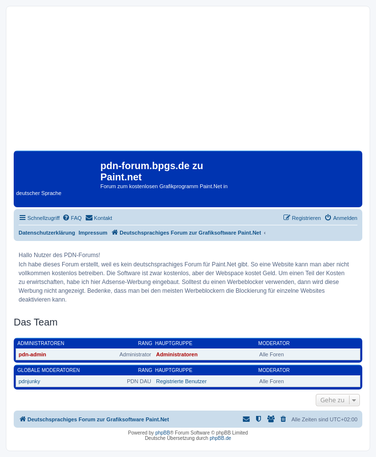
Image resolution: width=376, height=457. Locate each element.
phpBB (162, 432)
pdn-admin (32, 354)
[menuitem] (72, 218)
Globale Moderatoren (49, 370)
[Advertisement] (188, 82)
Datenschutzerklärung (47, 233)
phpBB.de (220, 438)
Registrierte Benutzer (181, 381)
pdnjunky (29, 381)
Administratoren (41, 343)
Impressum (93, 233)
